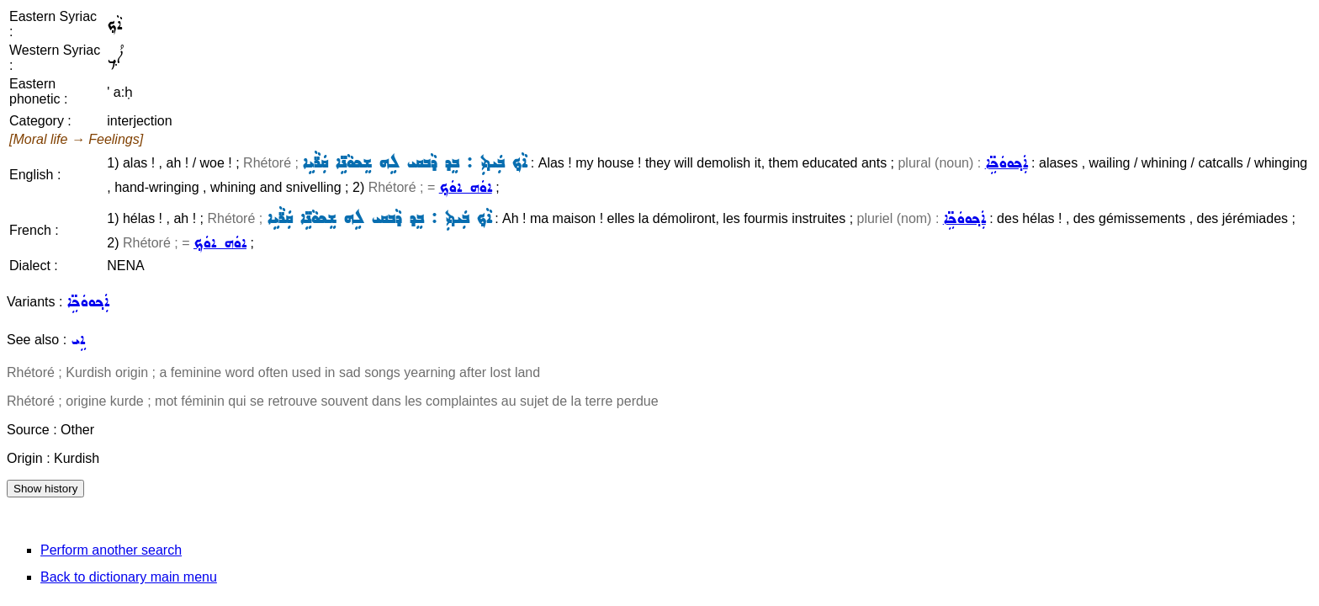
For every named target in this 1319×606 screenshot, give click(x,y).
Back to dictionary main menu (128, 577)
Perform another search (111, 550)
